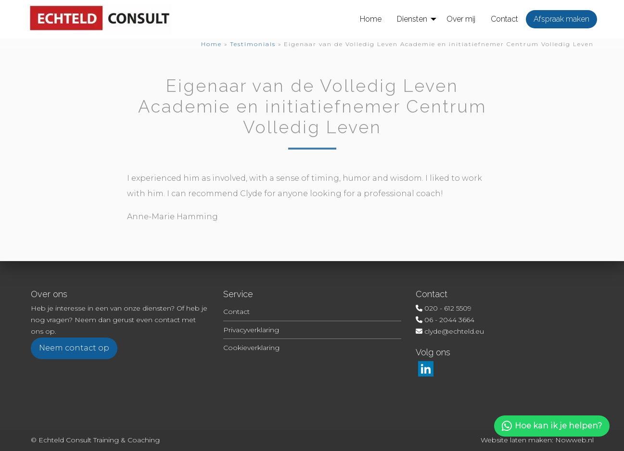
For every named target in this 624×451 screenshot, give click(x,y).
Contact (236, 311)
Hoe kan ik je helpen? (552, 426)
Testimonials (253, 44)
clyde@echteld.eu (454, 331)
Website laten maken (516, 440)
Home (211, 44)
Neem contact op (74, 347)
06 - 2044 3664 (449, 319)
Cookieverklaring (251, 347)
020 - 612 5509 (447, 308)
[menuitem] (370, 19)
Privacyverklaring (251, 330)
